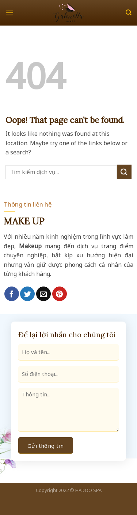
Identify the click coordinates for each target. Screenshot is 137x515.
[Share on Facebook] (11, 294)
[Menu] (9, 13)
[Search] (129, 12)
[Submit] (124, 172)
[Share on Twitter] (27, 294)
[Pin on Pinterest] (59, 294)
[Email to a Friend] (43, 294)
